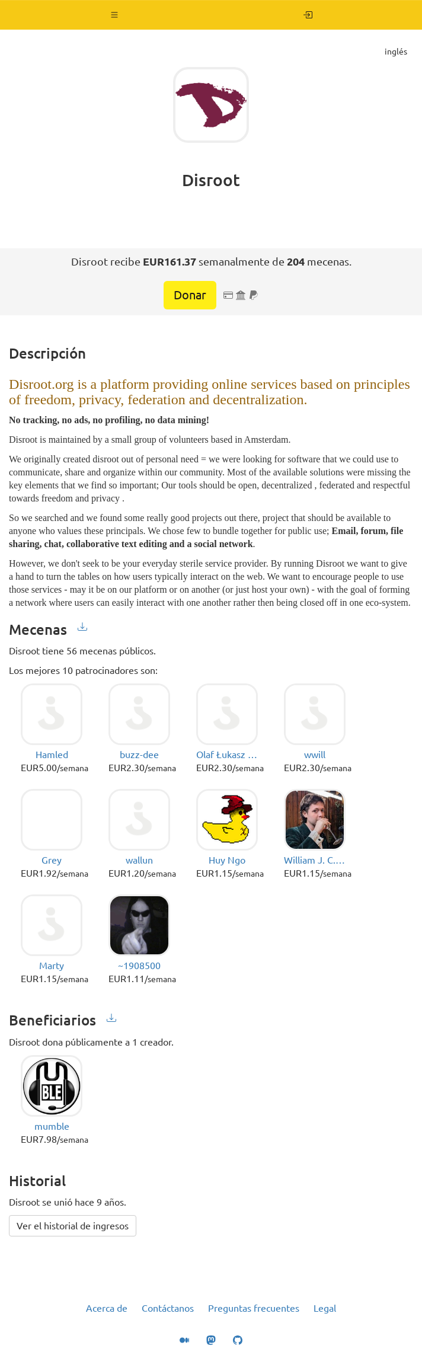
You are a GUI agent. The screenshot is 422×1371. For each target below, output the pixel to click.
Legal (325, 1308)
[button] (115, 15)
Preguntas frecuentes (253, 1308)
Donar (190, 295)
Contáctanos (168, 1308)
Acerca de (106, 1308)
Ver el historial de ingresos (73, 1225)
